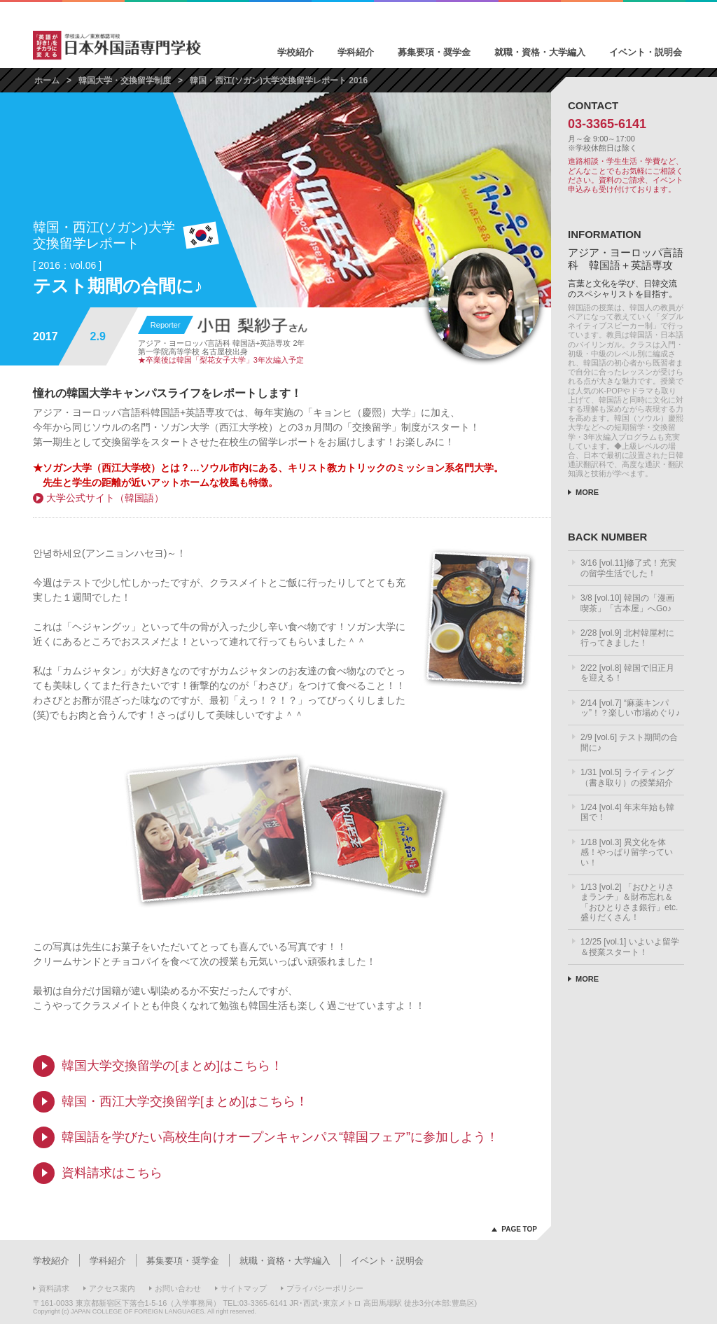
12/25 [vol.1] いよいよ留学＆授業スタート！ (629, 946)
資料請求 (54, 1288)
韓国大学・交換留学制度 (124, 80)
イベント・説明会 (645, 52)
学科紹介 (355, 52)
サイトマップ (244, 1288)
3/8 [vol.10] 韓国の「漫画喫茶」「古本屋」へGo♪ (627, 603)
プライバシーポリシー (324, 1288)
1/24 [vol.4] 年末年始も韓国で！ (627, 812)
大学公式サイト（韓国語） (105, 497)
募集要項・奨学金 (434, 52)
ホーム (47, 80)
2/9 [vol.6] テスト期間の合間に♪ (629, 742)
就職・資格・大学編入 (539, 52)
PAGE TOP (519, 1229)
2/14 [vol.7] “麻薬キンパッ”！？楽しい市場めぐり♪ (630, 708)
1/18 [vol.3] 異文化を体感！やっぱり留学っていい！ (626, 852)
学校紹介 (295, 52)
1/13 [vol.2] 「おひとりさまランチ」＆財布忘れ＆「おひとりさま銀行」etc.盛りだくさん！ (629, 902)
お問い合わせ (178, 1288)
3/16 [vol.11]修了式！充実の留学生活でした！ (628, 568)
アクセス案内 (112, 1288)
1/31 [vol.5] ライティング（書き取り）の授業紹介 (627, 777)
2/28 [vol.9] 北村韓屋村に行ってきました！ (627, 638)
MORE (587, 492)
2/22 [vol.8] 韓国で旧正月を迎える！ (627, 673)
